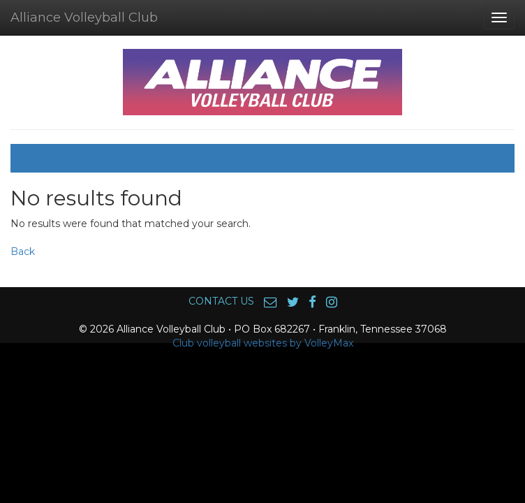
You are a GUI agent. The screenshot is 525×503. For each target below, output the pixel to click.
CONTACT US (221, 301)
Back (22, 251)
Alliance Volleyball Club (84, 17)
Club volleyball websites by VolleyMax (262, 343)
